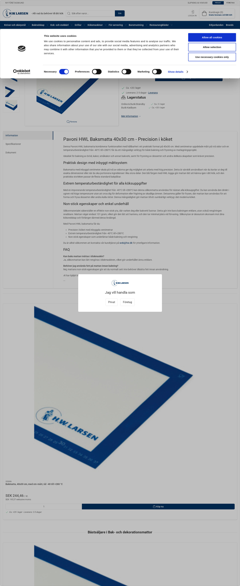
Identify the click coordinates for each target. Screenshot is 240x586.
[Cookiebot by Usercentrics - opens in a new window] (21, 42)
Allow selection (212, 18)
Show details (176, 42)
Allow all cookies (212, 8)
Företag (127, 302)
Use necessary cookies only (212, 27)
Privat (111, 302)
